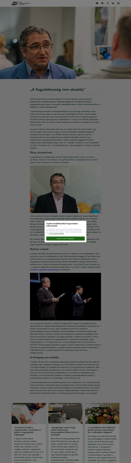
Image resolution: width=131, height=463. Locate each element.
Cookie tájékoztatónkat (56, 234)
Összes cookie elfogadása (65, 238)
